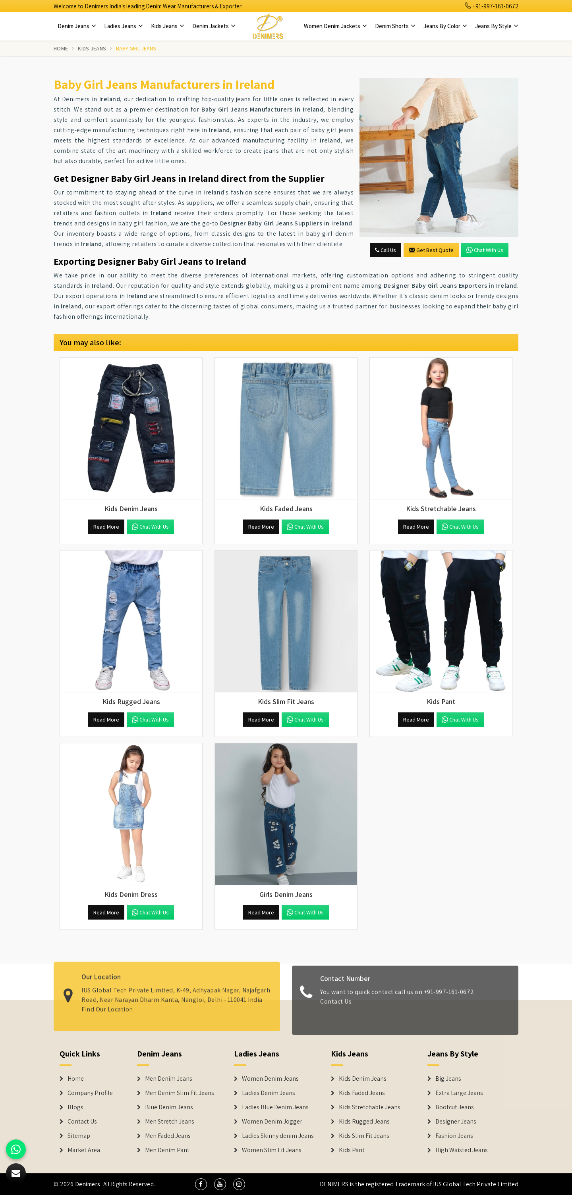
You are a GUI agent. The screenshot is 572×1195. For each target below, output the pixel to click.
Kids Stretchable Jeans (369, 1107)
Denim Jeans (77, 26)
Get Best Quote (431, 250)
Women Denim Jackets (335, 26)
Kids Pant (352, 1150)
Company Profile (90, 1093)
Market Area (84, 1150)
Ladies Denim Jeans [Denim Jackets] (268, 1093)
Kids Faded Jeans (362, 1093)
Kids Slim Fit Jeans (364, 1136)
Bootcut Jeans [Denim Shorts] (454, 1107)
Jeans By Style (496, 26)
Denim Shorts (395, 26)
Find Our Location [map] (107, 1005)
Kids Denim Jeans (362, 1079)
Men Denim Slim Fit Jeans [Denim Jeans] (179, 1093)
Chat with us (484, 250)
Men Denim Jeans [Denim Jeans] (168, 1079)
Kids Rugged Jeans (364, 1121)
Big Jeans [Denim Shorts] (448, 1079)
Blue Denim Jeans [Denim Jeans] (169, 1107)
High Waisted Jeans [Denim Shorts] (461, 1150)
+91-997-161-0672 (491, 6)
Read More (106, 526)
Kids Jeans (167, 26)
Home (61, 48)
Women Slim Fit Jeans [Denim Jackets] (271, 1150)
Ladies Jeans (123, 26)
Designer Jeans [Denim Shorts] (455, 1121)
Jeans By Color (445, 26)
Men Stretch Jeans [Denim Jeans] (169, 1121)
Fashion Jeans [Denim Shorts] (454, 1136)
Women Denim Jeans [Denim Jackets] (270, 1079)
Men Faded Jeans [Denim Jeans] (168, 1136)
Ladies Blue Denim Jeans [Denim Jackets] (275, 1107)
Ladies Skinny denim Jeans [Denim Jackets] (278, 1136)
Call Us (385, 250)
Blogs (75, 1107)
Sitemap (79, 1136)
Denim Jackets (214, 26)
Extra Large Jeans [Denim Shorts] (459, 1093)
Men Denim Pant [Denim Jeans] (167, 1150)
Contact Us (336, 1005)
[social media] (201, 1184)
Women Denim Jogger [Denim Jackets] (272, 1121)
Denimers (87, 1184)
